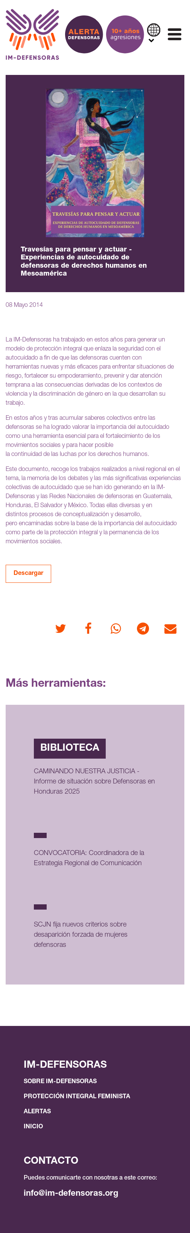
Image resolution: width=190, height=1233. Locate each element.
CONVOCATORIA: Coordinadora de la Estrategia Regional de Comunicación (89, 858)
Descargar (28, 574)
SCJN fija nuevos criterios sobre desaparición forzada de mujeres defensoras (81, 935)
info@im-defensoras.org (71, 1194)
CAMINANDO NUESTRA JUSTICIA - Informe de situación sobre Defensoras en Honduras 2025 (94, 782)
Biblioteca (69, 748)
